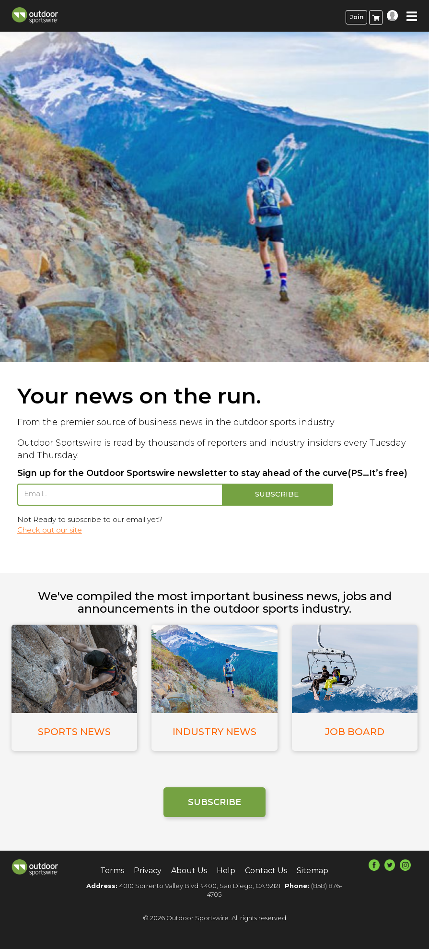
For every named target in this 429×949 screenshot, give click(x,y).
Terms (112, 870)
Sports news (74, 731)
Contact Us (266, 870)
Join (356, 17)
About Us (189, 870)
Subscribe (214, 801)
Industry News (214, 731)
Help (226, 870)
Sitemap (312, 870)
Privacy (148, 870)
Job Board (354, 731)
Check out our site (49, 529)
